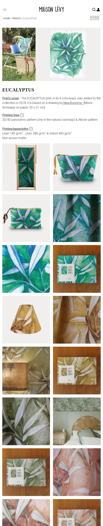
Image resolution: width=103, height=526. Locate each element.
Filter (94, 18)
